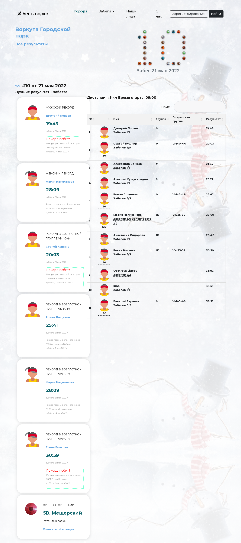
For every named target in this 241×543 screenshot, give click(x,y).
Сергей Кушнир (57, 246)
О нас (159, 13)
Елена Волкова (57, 447)
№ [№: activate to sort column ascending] (90, 119)
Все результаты (31, 44)
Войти (216, 14)
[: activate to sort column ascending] (104, 119)
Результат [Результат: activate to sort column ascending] (213, 119)
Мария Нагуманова (60, 181)
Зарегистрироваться (188, 14)
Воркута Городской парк (43, 32)
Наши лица (131, 13)
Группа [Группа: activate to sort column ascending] (161, 119)
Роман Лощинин (58, 317)
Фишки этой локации (59, 529)
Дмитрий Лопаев (58, 115)
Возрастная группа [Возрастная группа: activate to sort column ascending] (181, 119)
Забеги (105, 11)
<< (18, 85)
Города (81, 11)
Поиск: (193, 106)
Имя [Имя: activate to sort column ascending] (116, 119)
